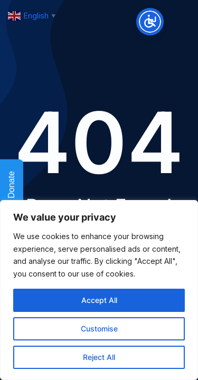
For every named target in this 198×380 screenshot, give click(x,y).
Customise (99, 328)
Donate (11, 191)
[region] (99, 290)
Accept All (99, 300)
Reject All (99, 357)
